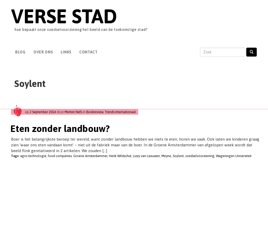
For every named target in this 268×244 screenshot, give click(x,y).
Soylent (178, 156)
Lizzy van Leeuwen (146, 156)
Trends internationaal (120, 112)
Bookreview (94, 112)
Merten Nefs (73, 112)
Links (66, 52)
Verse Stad (64, 16)
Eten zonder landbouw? (60, 128)
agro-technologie (33, 156)
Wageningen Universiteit (234, 156)
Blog (20, 52)
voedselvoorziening (199, 156)
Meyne (166, 156)
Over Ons (43, 52)
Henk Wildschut (120, 156)
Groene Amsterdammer (90, 156)
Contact (88, 52)
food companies (60, 156)
